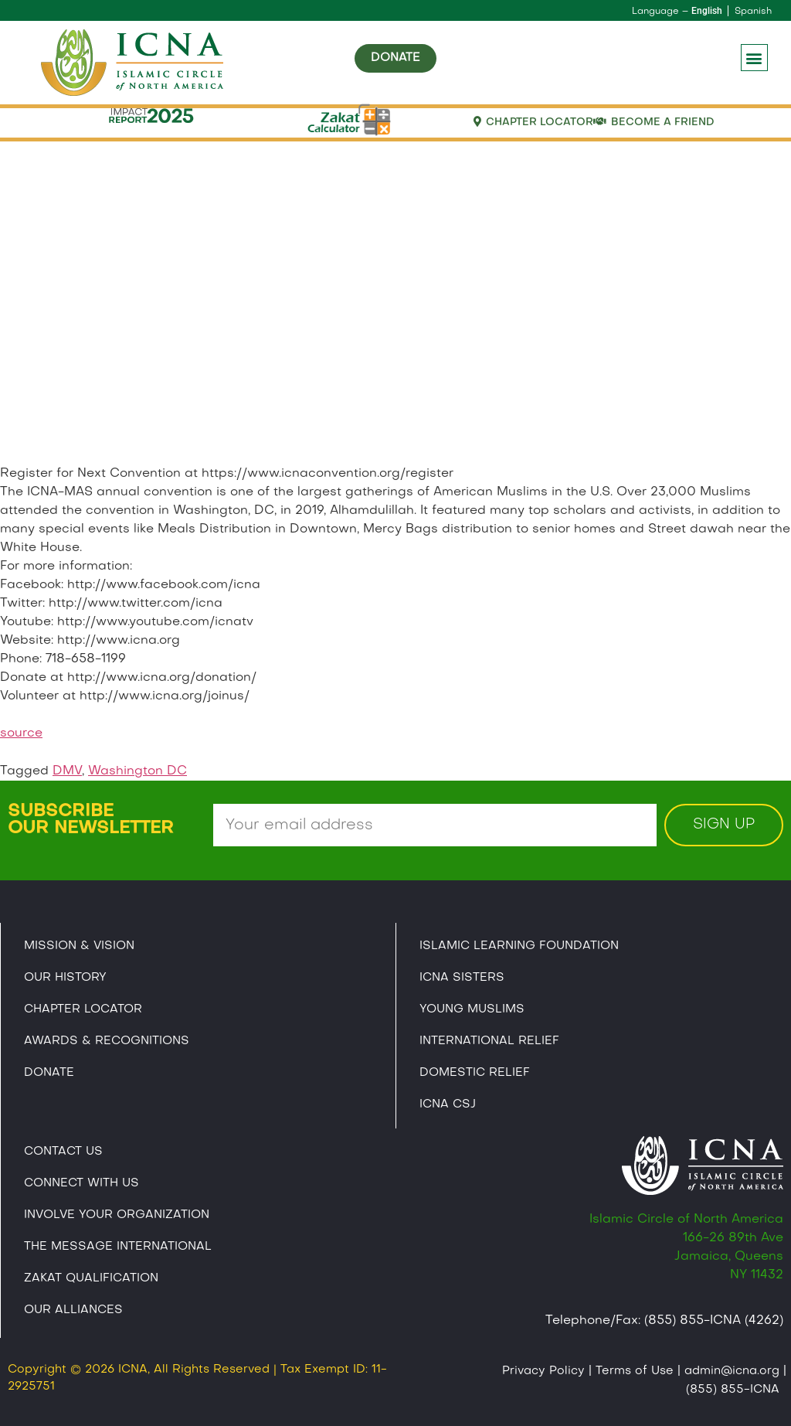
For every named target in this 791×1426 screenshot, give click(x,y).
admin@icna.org (731, 1371)
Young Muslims (472, 1009)
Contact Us (63, 1151)
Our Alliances (73, 1310)
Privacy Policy (543, 1371)
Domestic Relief (474, 1072)
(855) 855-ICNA (732, 1389)
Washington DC (137, 771)
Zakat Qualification (91, 1278)
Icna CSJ (447, 1104)
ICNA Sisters (461, 977)
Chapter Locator (83, 1009)
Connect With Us (81, 1183)
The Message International (118, 1246)
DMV (67, 771)
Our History (65, 977)
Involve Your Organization (116, 1215)
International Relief (489, 1041)
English (706, 10)
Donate (49, 1072)
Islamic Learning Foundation (519, 946)
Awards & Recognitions (106, 1041)
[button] (754, 57)
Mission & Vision (79, 946)
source (21, 733)
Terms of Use (635, 1371)
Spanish (753, 11)
